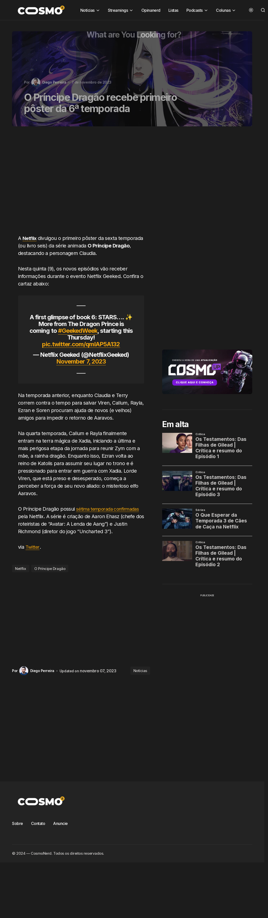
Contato (38, 830)
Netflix (20, 576)
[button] (251, 10)
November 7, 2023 (81, 361)
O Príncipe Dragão (49, 576)
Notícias (140, 678)
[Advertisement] (72, 183)
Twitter (33, 554)
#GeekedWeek (77, 330)
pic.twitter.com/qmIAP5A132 (81, 344)
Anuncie (60, 830)
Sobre (17, 830)
